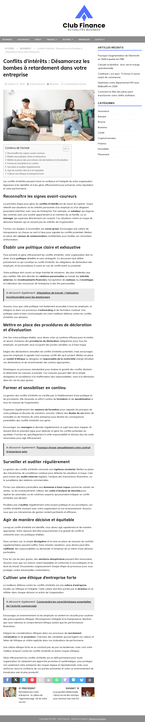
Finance (51, 39)
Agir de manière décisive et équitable (25, 170)
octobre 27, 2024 (16, 84)
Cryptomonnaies (107, 138)
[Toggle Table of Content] (64, 148)
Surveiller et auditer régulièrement (23, 167)
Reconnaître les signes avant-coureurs (26, 153)
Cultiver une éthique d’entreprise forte (25, 173)
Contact (100, 39)
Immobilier (84, 39)
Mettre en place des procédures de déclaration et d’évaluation (37, 160)
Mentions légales (97, 719)
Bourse (67, 39)
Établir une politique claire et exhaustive (26, 156)
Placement (103, 154)
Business (7, 39)
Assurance (23, 39)
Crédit (38, 39)
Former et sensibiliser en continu (23, 163)
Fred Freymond (37, 84)
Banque (102, 116)
